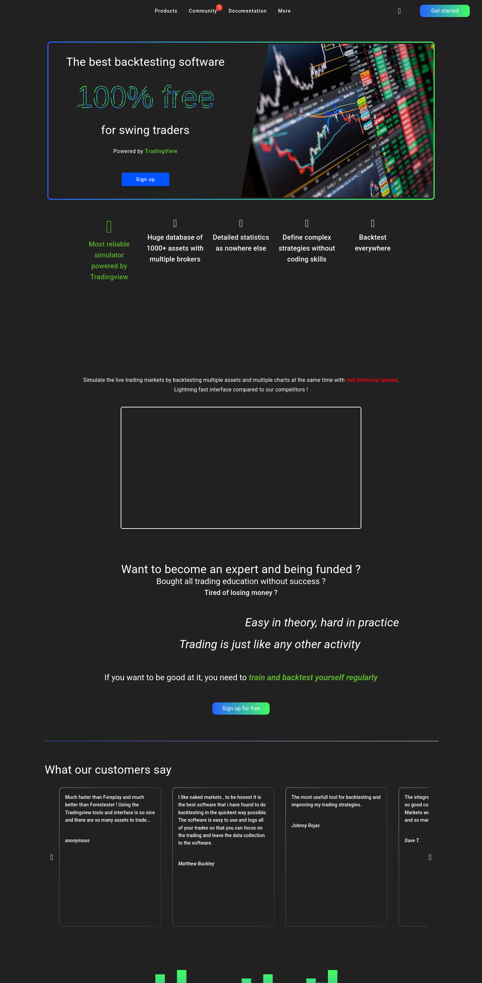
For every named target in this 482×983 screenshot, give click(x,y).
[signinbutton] (399, 11)
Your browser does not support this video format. (241, 467)
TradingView (161, 151)
